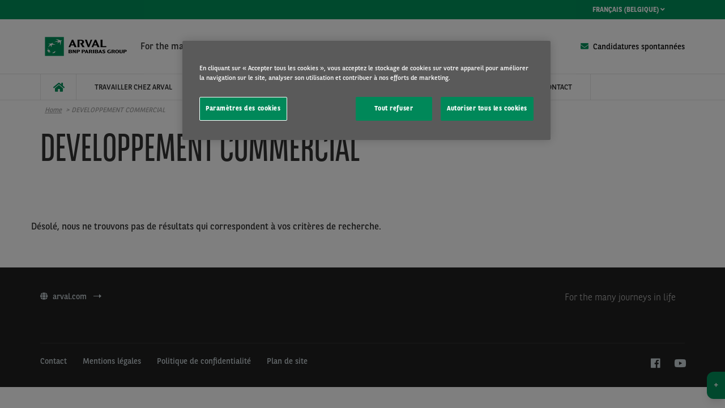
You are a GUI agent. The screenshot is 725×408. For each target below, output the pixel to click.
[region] (366, 90)
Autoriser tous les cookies (487, 108)
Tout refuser (393, 108)
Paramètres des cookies (243, 108)
